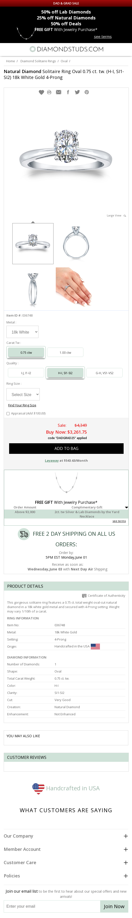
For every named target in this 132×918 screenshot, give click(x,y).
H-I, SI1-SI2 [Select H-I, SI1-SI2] (65, 373)
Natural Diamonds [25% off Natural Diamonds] (66, 18)
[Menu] (6, 49)
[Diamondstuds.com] (66, 50)
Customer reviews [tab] (26, 757)
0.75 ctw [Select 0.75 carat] (26, 353)
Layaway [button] (52, 460)
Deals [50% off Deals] (66, 24)
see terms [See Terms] (119, 521)
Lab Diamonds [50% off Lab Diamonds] (66, 12)
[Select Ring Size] (23, 394)
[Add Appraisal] (8, 413)
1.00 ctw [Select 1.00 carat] (65, 353)
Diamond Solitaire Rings (38, 61)
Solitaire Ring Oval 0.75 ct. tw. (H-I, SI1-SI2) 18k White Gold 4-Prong (64, 74)
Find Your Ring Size (22, 405)
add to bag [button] (66, 448)
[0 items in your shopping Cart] (125, 49)
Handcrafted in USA (66, 788)
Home (10, 61)
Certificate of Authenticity (103, 595)
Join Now (114, 906)
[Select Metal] (22, 332)
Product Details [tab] (25, 586)
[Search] (17, 49)
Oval (64, 61)
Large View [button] (116, 215)
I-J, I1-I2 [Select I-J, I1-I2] (26, 373)
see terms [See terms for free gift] (103, 36)
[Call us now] (115, 48)
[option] (33, 243)
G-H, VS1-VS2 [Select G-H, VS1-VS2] (104, 373)
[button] (41, 92)
